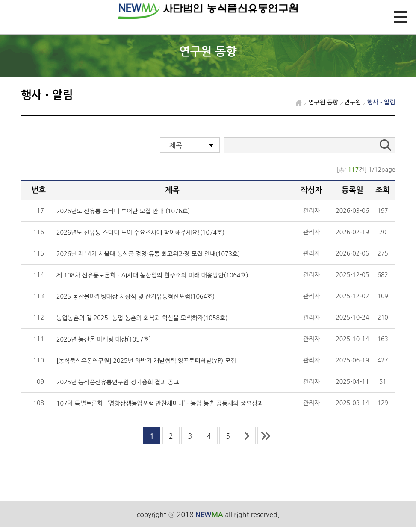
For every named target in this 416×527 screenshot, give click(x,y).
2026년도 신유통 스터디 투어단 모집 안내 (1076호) (123, 211)
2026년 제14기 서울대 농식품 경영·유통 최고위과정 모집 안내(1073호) (148, 254)
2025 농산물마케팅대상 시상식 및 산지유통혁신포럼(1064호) (135, 297)
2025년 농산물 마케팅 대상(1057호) (103, 339)
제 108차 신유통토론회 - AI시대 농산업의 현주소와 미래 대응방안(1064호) (152, 275)
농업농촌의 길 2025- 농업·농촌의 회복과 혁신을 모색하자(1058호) (141, 318)
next (247, 435)
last (265, 435)
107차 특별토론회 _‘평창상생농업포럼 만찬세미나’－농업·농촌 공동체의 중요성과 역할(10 (170, 403)
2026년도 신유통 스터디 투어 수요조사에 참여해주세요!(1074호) (140, 233)
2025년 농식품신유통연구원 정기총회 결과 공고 (117, 382)
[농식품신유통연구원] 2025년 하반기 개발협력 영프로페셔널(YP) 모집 (146, 361)
